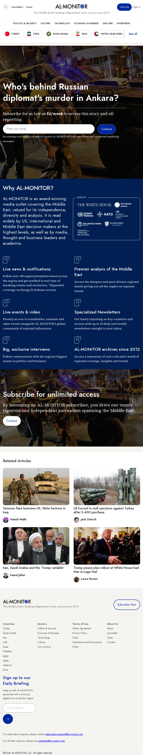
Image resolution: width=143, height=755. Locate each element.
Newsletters (17, 7)
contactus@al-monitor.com (51, 741)
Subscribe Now (126, 605)
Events (29, 7)
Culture (45, 23)
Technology (62, 23)
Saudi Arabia (9, 633)
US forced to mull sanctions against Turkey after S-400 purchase (104, 510)
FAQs (75, 637)
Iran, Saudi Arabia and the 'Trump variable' (33, 567)
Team (110, 637)
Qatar (6, 660)
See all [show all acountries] (133, 34)
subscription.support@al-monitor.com (64, 734)
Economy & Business (86, 23)
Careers (111, 642)
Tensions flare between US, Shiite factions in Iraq (34, 510)
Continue (11, 421)
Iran (5, 637)
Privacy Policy (79, 633)
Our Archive (44, 647)
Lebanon (7, 665)
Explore (108, 23)
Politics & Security (24, 23)
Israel (5, 647)
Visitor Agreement (81, 628)
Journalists (112, 633)
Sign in (136, 7)
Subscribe (124, 7)
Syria (5, 670)
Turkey (6, 628)
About (110, 628)
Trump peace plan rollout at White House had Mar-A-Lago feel (106, 569)
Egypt (5, 656)
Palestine (7, 651)
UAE (5, 642)
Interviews (123, 23)
